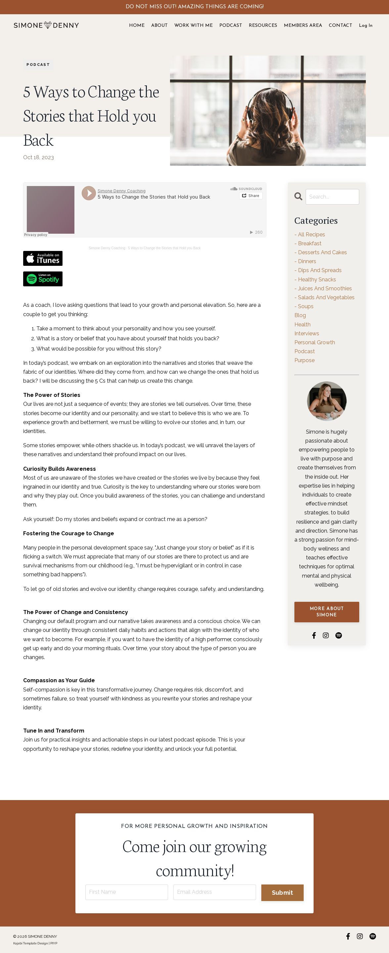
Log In (365, 25)
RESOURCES (263, 25)
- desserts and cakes (320, 252)
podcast (38, 65)
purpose (304, 360)
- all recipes (309, 234)
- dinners (305, 261)
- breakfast (308, 243)
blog (300, 315)
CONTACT (340, 25)
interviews (306, 333)
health (302, 324)
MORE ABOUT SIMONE (327, 612)
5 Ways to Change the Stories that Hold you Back (164, 248)
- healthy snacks (315, 279)
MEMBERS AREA (303, 25)
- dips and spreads (318, 270)
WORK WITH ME (193, 25)
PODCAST (230, 25)
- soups (304, 306)
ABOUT (159, 25)
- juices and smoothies (323, 288)
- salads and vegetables (324, 297)
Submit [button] (282, 892)
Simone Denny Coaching (107, 248)
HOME (137, 25)
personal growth (314, 342)
